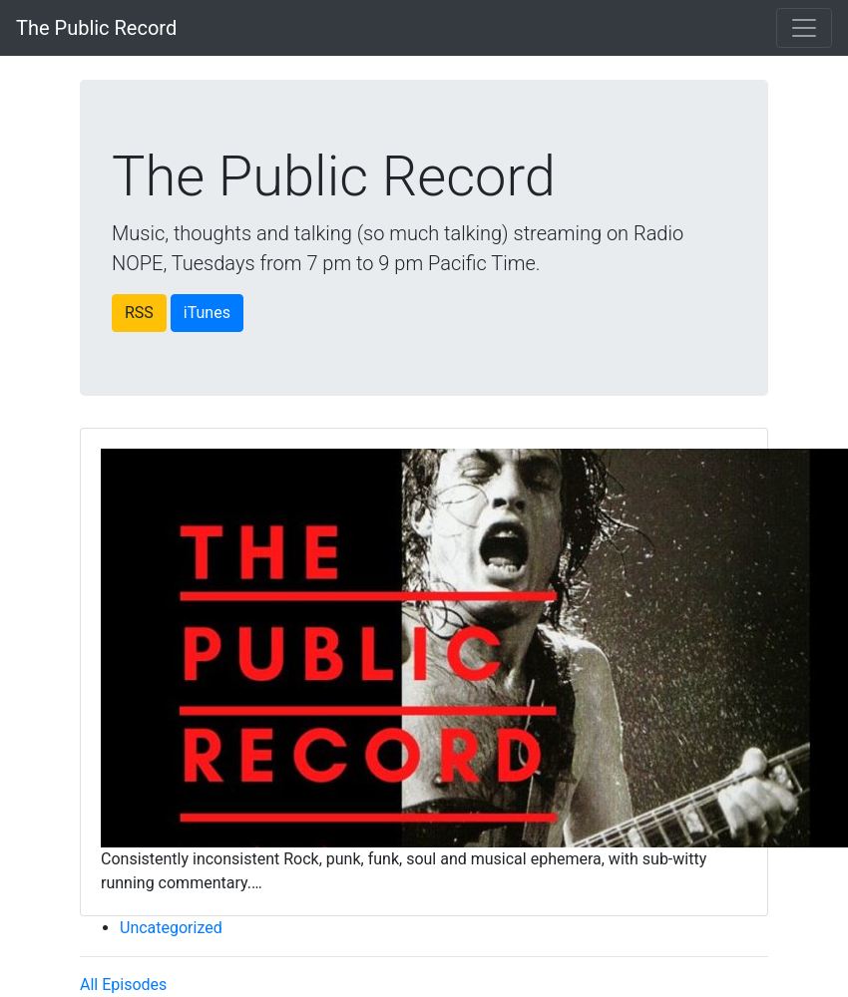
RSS (139, 312)
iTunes (207, 312)
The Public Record (96, 28)
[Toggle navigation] (804, 28)
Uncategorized (171, 927)
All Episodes (123, 984)
